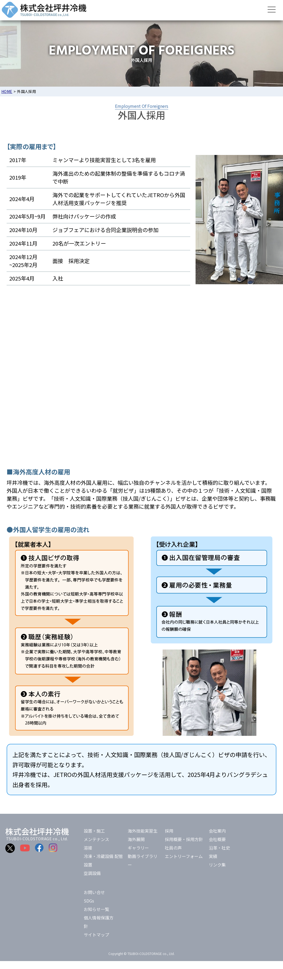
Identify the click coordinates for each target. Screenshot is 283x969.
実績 (213, 856)
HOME (6, 91)
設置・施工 (94, 831)
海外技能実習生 (142, 831)
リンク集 (217, 864)
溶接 (88, 847)
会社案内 (217, 831)
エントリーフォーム (184, 856)
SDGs (89, 900)
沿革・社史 (219, 847)
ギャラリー (138, 847)
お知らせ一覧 (96, 909)
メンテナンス (96, 839)
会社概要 (217, 839)
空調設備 (92, 873)
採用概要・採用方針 (184, 839)
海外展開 (136, 839)
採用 (169, 831)
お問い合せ (94, 892)
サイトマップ (96, 934)
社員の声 (173, 847)
